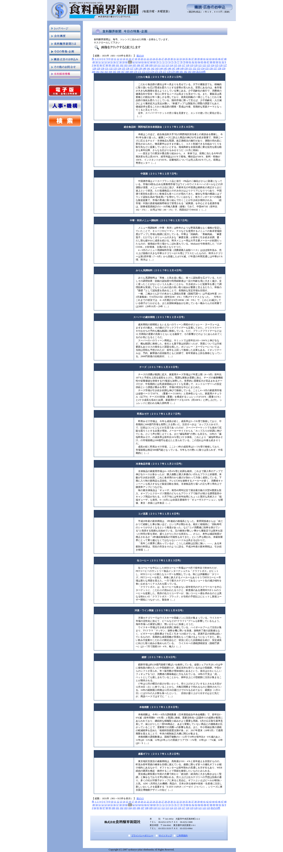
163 (106, 71)
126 (221, 65)
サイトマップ (165, 835)
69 (154, 62)
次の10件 (201, 71)
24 (154, 59)
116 (179, 65)
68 (151, 62)
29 (169, 59)
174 (152, 71)
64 (139, 62)
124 (212, 65)
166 (118, 71)
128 (94, 68)
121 (200, 65)
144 (161, 68)
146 (169, 68)
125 (216, 65)
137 (132, 68)
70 (157, 62)
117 (183, 65)
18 (136, 59)
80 (187, 62)
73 (166, 62)
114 (171, 65)
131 (107, 68)
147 (173, 68)
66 (145, 62)
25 (157, 59)
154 (202, 68)
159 (223, 68)
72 (163, 62)
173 (148, 71)
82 (193, 62)
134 (119, 68)
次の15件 (215, 808)
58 (120, 62)
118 (187, 65)
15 (127, 59)
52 (102, 62)
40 (201, 59)
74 (169, 62)
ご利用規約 (182, 835)
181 (181, 71)
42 (207, 59)
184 (194, 71)
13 (121, 59)
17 (133, 59)
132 (111, 68)
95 (98, 65)
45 (216, 59)
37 (192, 59)
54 (108, 62)
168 (127, 71)
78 (181, 62)
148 (177, 68)
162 (102, 71)
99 (110, 65)
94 (95, 65)
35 (186, 59)
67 (148, 62)
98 (107, 65)
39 (198, 59)
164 (110, 71)
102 (121, 65)
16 (130, 59)
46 (219, 59)
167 (123, 71)
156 (211, 68)
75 (172, 62)
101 (117, 65)
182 (185, 71)
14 (124, 59)
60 (126, 62)
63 (136, 62)
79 (184, 62)
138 (136, 68)
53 (105, 62)
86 (205, 62)
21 (145, 59)
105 (134, 65)
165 (114, 71)
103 (126, 65)
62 (133, 62)
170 (135, 71)
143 (157, 68)
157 (215, 68)
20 (142, 59)
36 (189, 59)
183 (189, 71)
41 (204, 59)
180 (177, 71)
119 (192, 65)
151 (190, 68)
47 (222, 59)
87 (208, 62)
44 (213, 59)
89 (214, 62)
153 (198, 68)
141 (148, 68)
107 (142, 65)
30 (172, 59)
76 (175, 62)
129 (98, 68)
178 (169, 71)
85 (202, 62)
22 (148, 59)
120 (196, 65)
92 (223, 62)
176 (160, 71)
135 (123, 68)
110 (155, 65)
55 (111, 62)
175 (156, 71)
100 (113, 65)
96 (101, 65)
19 (139, 59)
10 (112, 59)
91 (220, 62)
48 (225, 59)
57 (117, 62)
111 (159, 65)
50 (96, 62)
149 (182, 68)
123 (208, 65)
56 (114, 62)
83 (196, 62)
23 (151, 59)
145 (165, 68)
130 (102, 68)
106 (138, 65)
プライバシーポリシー (142, 835)
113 (167, 65)
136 (127, 68)
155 (207, 68)
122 (204, 65)
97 (104, 65)
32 (177, 59)
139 (140, 68)
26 (160, 59)
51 (99, 62)
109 (151, 65)
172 (143, 71)
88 (211, 62)
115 (175, 65)
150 (186, 68)
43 (210, 59)
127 (225, 65)
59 (123, 62)
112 (163, 65)
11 (115, 59)
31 (174, 59)
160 (93, 71)
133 (115, 68)
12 (118, 59)
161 (98, 71)
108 (146, 65)
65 (142, 62)
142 (152, 68)
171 (139, 71)
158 (219, 68)
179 (173, 71)
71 (160, 62)
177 (164, 71)
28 (166, 59)
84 (199, 62)
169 (131, 71)
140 (144, 68)
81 (190, 62)
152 (194, 68)
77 (178, 62)
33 (180, 59)
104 (130, 65)
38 (195, 59)
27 (163, 59)
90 (217, 62)
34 (183, 59)
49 (93, 62)
